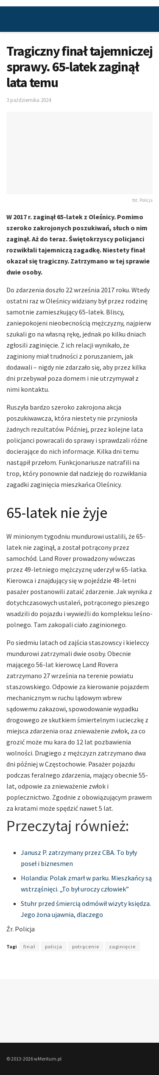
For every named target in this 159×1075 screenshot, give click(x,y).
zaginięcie (122, 946)
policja (53, 946)
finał (29, 946)
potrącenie (85, 946)
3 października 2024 (28, 100)
